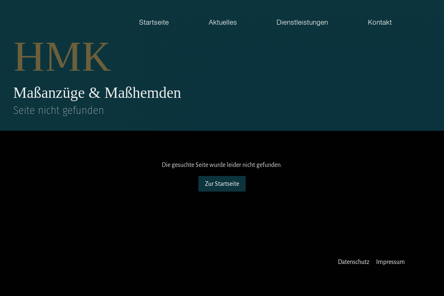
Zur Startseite (222, 183)
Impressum (390, 262)
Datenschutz (354, 262)
